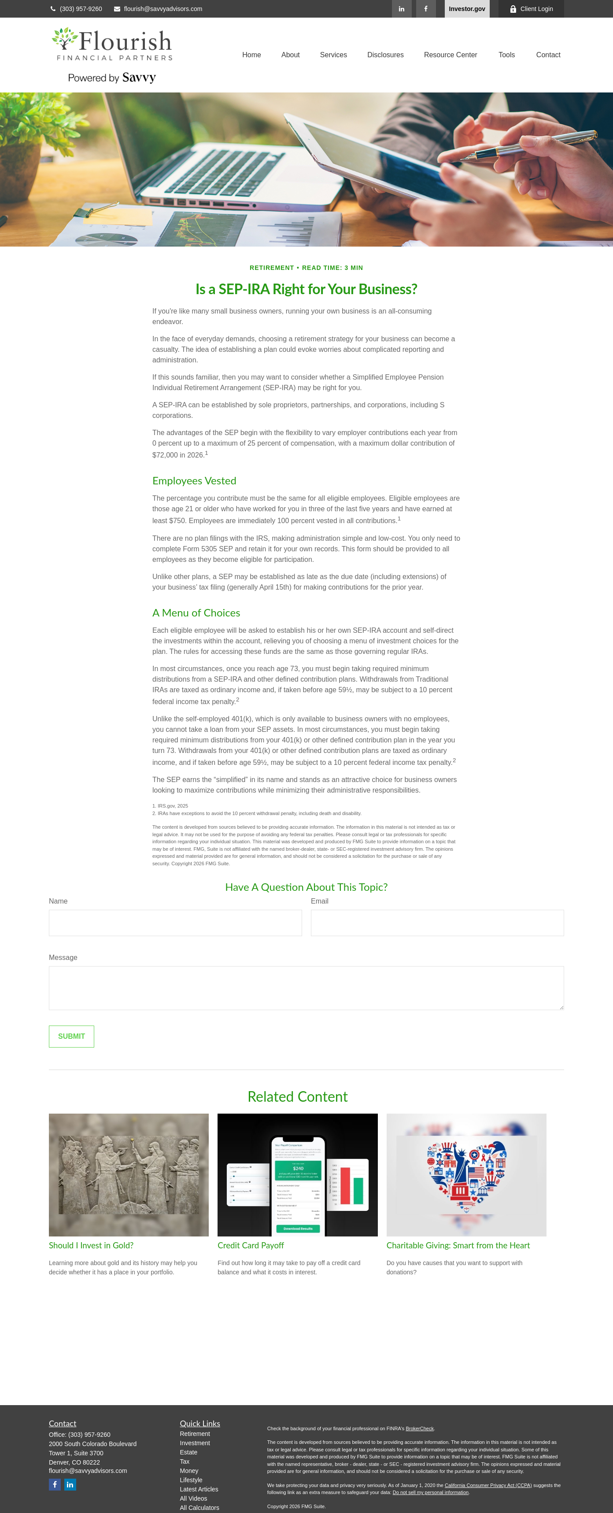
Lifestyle (191, 1479)
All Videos (193, 1498)
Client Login (531, 9)
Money (189, 1470)
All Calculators (199, 1507)
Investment (195, 1443)
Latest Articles (199, 1489)
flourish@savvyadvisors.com (158, 8)
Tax (185, 1461)
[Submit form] (71, 1037)
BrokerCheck (420, 1428)
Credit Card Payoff (251, 1245)
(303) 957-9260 (75, 8)
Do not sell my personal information (431, 1492)
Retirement (195, 1433)
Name (58, 901)
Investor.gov (467, 8)
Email (320, 901)
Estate (189, 1452)
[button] (252, 55)
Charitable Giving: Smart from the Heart (458, 1245)
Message (63, 957)
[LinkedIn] (402, 9)
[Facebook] (426, 9)
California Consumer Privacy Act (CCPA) (488, 1485)
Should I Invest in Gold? (91, 1245)
